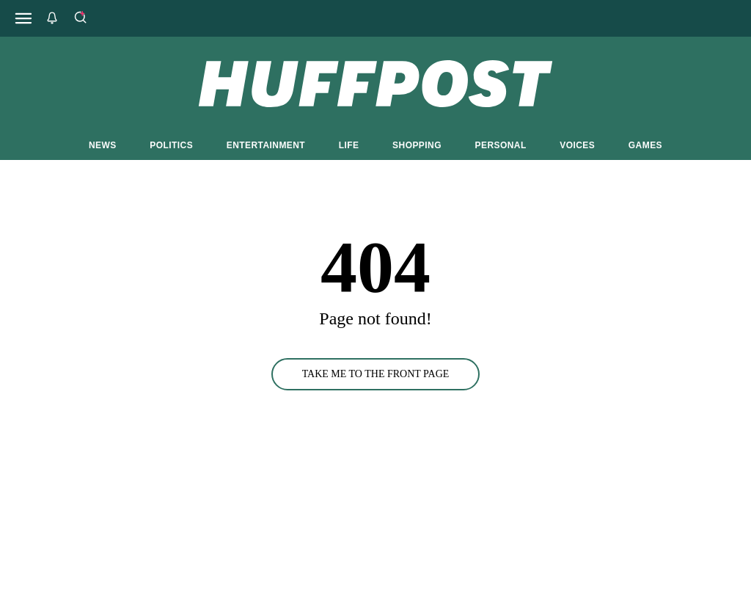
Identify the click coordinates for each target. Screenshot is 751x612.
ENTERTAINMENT (266, 145)
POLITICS (171, 145)
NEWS (103, 145)
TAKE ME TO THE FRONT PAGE (376, 373)
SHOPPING (417, 145)
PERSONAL (501, 145)
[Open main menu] (23, 18)
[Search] (80, 18)
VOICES (577, 145)
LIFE (349, 145)
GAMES (645, 145)
